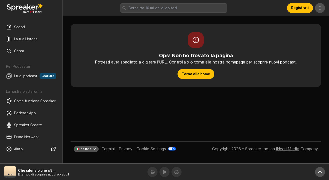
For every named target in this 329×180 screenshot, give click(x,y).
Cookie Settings (151, 148)
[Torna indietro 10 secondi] (152, 172)
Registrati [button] (300, 8)
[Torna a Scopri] (25, 8)
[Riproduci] (164, 172)
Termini (108, 148)
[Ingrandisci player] (320, 172)
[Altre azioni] (320, 8)
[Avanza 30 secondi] (177, 172)
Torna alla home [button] (196, 74)
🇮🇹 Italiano (86, 149)
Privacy (125, 148)
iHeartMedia (287, 148)
